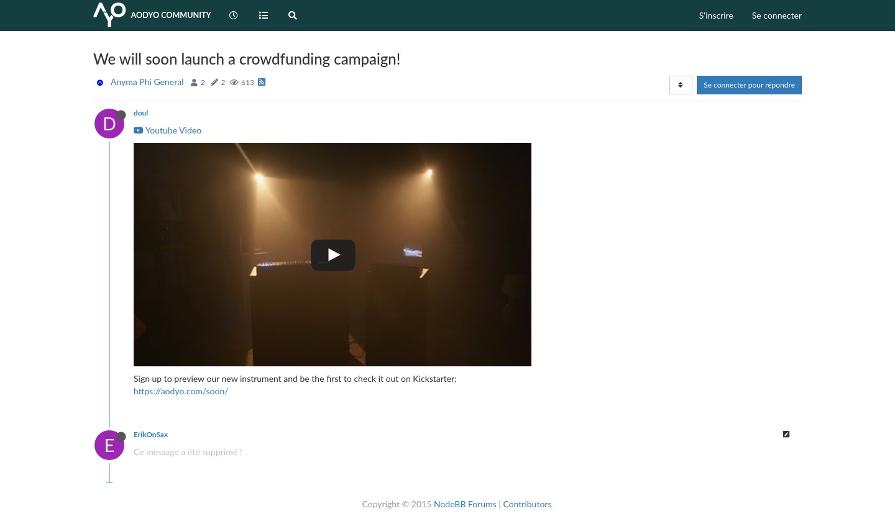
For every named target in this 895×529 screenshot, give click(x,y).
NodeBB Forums (465, 504)
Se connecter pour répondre (749, 84)
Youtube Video (167, 130)
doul (141, 112)
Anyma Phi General (147, 81)
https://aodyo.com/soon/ (181, 391)
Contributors (527, 504)
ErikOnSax (151, 434)
